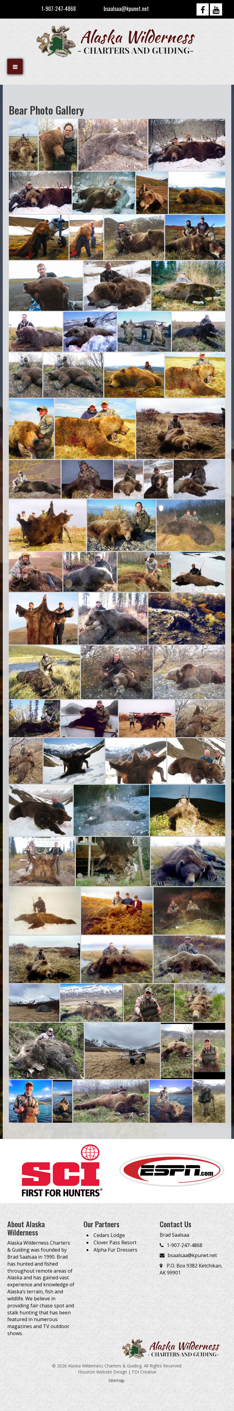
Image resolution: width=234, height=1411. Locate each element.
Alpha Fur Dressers (115, 1249)
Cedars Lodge (109, 1235)
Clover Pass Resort (115, 1242)
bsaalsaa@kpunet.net (126, 8)
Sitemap (116, 1380)
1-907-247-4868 (58, 8)
